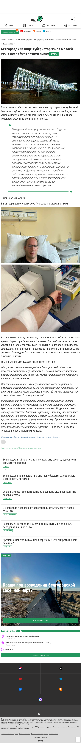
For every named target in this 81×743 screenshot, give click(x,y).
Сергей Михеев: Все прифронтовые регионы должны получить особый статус (39, 493)
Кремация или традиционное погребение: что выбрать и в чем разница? (40, 541)
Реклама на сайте (24, 734)
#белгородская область (10, 437)
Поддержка (37, 737)
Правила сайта (53, 734)
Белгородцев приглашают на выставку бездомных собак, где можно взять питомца (39, 477)
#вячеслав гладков (44, 437)
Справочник (48, 25)
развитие (44, 737)
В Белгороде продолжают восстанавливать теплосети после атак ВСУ (38, 509)
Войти (77, 19)
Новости (28, 25)
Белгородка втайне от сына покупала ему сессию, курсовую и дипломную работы (39, 461)
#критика (56, 437)
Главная (9, 25)
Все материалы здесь (40, 620)
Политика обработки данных (39, 734)
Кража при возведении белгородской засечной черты (39, 587)
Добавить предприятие (41, 655)
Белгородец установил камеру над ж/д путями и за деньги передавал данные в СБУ (37, 525)
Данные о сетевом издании (9, 734)
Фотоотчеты (70, 25)
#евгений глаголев (28, 437)
